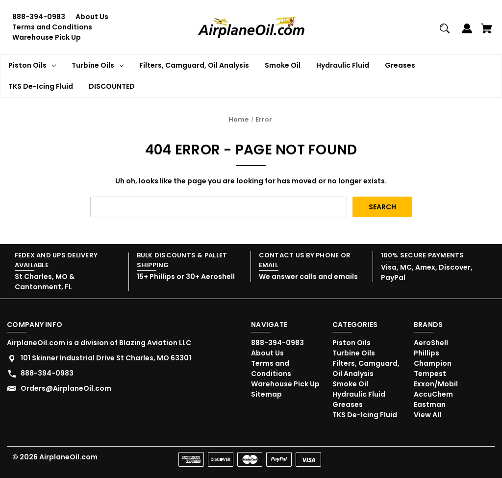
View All (427, 415)
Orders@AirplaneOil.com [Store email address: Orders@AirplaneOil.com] (66, 388)
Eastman (430, 404)
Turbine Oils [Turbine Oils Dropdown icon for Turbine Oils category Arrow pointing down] (98, 65)
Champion (433, 363)
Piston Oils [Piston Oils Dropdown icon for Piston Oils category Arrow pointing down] (32, 65)
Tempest (430, 373)
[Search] (444, 32)
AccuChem (433, 394)
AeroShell (431, 343)
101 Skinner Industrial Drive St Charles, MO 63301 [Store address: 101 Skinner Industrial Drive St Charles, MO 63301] (106, 358)
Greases (400, 65)
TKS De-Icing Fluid (40, 86)
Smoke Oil (283, 65)
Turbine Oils (353, 353)
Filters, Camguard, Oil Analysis (194, 65)
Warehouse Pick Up (46, 37)
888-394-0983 (38, 17)
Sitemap (266, 394)
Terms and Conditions (52, 27)
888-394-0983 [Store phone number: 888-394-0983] (47, 373)
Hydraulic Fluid (342, 65)
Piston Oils (351, 343)
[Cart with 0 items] (486, 32)
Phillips (426, 353)
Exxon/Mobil (436, 384)
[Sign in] (467, 32)
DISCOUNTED (112, 86)
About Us (91, 17)
